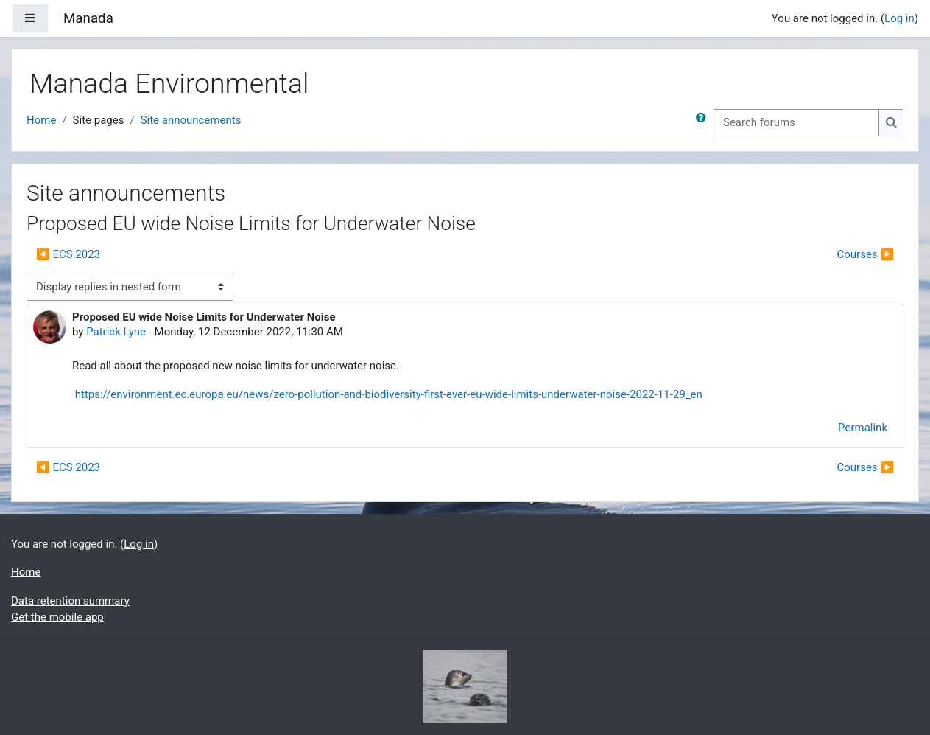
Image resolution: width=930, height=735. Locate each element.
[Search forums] (796, 122)
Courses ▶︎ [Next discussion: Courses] (865, 254)
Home (41, 120)
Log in (899, 18)
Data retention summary (70, 600)
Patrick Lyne (116, 331)
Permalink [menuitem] (862, 427)
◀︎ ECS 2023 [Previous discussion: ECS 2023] (68, 254)
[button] (704, 122)
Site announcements (191, 120)
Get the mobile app (57, 617)
